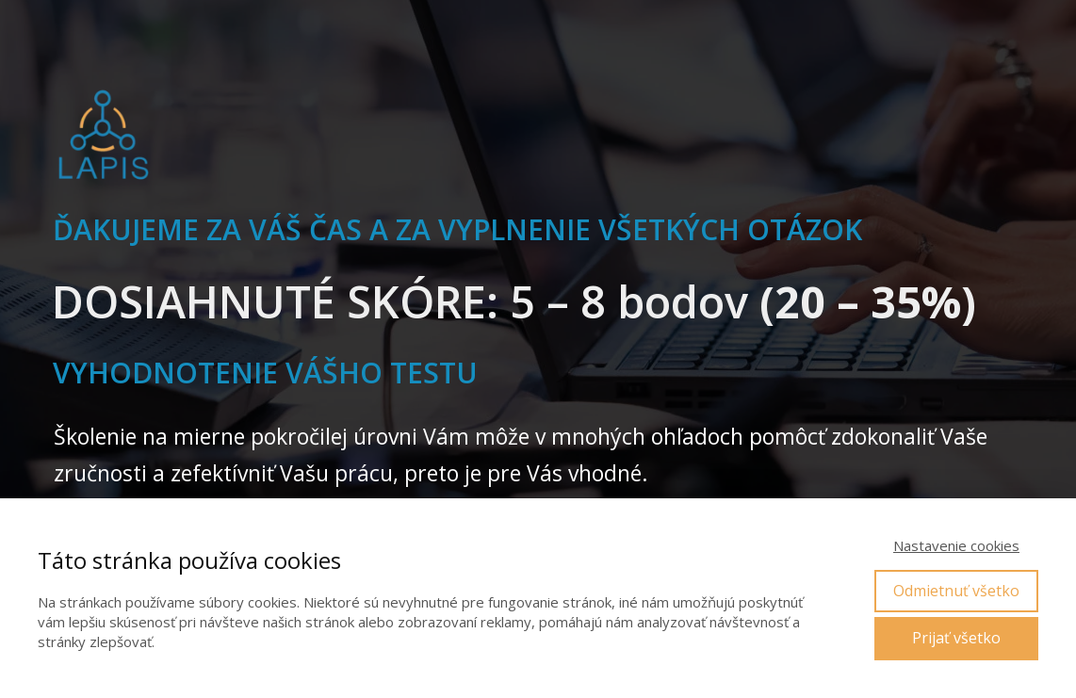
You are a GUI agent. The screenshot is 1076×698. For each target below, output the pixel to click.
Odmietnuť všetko (956, 590)
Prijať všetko (956, 637)
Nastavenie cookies (956, 545)
